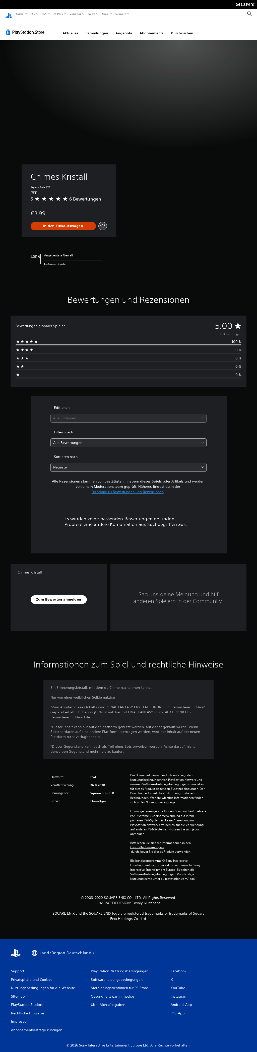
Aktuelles (70, 28)
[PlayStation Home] (9, 14)
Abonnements (152, 28)
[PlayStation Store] (26, 27)
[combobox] (128, 413)
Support (120, 14)
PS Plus (58, 14)
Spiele (20, 14)
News (91, 14)
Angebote (123, 28)
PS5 (33, 14)
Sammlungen (97, 28)
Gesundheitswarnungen (147, 842)
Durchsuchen (182, 28)
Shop (105, 14)
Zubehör (75, 14)
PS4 (44, 14)
